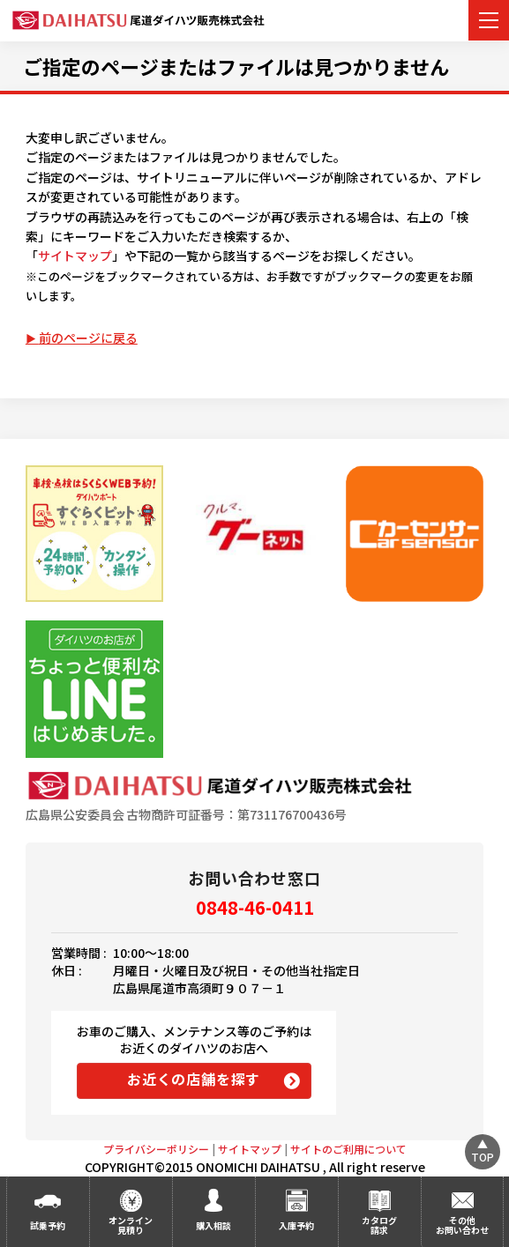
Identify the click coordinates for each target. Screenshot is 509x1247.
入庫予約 (296, 1225)
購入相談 (213, 1225)
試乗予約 (47, 1225)
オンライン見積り (131, 1225)
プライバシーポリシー (156, 1148)
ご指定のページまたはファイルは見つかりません (236, 66)
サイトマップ (75, 255)
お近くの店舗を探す (193, 1078)
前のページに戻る (88, 337)
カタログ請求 (379, 1225)
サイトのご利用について (348, 1148)
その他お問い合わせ (462, 1225)
